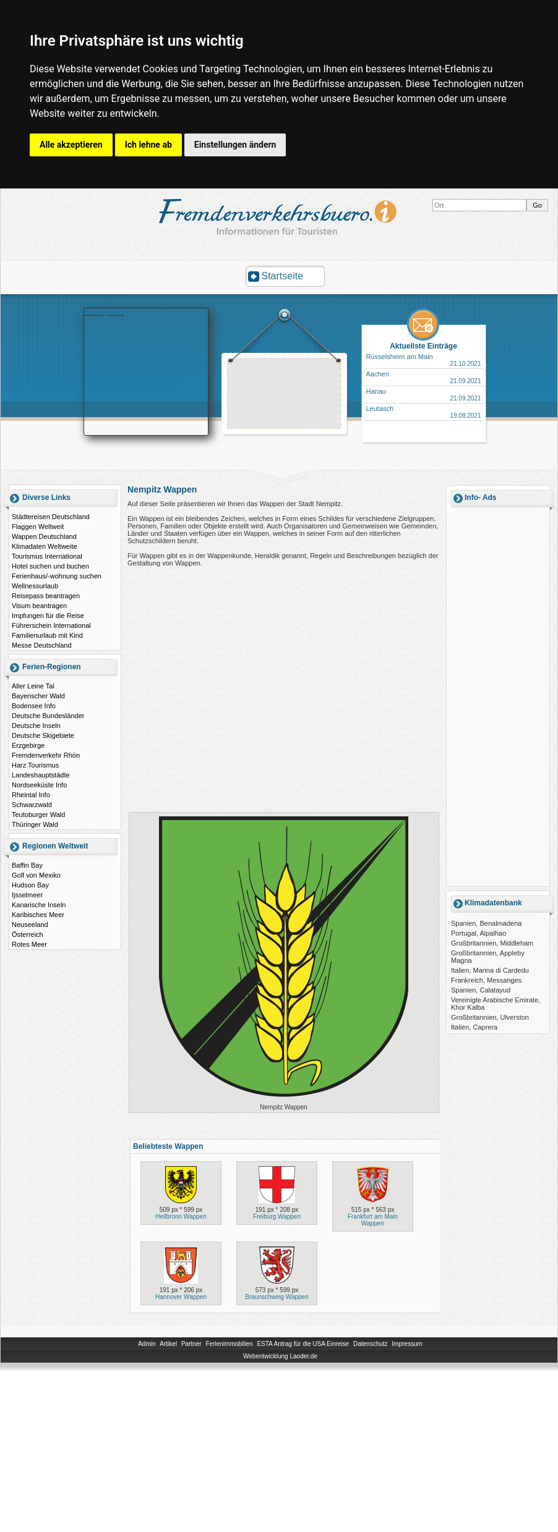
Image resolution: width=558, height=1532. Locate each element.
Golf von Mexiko (36, 875)
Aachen (377, 374)
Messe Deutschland (42, 645)
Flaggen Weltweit (38, 526)
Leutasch (380, 408)
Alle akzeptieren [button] (71, 145)
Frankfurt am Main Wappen (373, 1220)
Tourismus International (47, 556)
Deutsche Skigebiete (43, 735)
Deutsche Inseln (36, 725)
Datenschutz (370, 1343)
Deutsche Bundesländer (48, 715)
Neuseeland (30, 924)
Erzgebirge (28, 745)
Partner (191, 1343)
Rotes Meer (29, 944)
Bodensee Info (34, 705)
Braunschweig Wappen (276, 1296)
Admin (146, 1343)
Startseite (283, 276)
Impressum (407, 1343)
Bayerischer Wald (38, 696)
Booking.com (104, 312)
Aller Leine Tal (33, 686)
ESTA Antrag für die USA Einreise (303, 1343)
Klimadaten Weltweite (44, 546)
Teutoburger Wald (38, 814)
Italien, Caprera (474, 1027)
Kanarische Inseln (39, 904)
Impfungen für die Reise (48, 615)
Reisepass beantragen (46, 595)
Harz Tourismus (35, 765)
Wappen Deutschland (44, 536)
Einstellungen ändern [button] (235, 145)
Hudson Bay (30, 885)
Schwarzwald (32, 804)
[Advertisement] (498, 698)
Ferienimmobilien (228, 1343)
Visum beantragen (39, 605)
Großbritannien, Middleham (492, 943)
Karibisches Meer (38, 914)
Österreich (27, 934)
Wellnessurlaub (35, 586)
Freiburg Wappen (277, 1216)
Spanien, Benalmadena (486, 923)
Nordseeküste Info (39, 785)
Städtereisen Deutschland (51, 516)
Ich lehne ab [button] (148, 145)
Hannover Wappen (181, 1296)
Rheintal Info (31, 794)
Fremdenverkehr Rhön (46, 755)
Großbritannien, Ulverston (490, 1017)
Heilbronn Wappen (180, 1216)
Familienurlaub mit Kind (47, 635)
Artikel (168, 1343)
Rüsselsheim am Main (399, 356)
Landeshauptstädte (41, 775)
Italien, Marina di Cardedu (490, 970)
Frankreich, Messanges (486, 980)
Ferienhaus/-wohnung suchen (56, 576)
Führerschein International (51, 625)
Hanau (376, 391)
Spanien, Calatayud (480, 990)
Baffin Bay (27, 865)
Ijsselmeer (27, 895)
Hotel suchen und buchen (50, 566)
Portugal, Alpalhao (478, 933)
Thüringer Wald (35, 824)
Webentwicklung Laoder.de (280, 1356)
